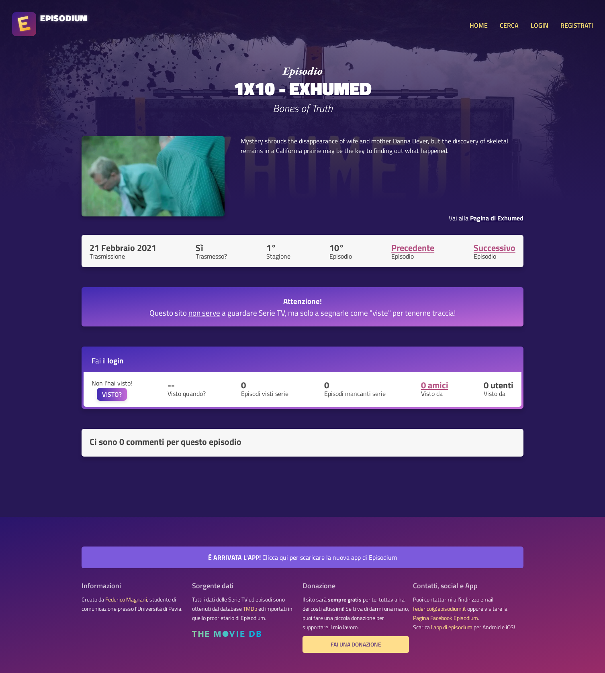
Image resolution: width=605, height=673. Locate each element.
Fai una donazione (356, 644)
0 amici (434, 385)
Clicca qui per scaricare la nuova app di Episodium (302, 557)
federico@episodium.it (439, 608)
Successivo (494, 248)
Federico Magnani (126, 599)
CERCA (509, 25)
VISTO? (112, 394)
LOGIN (539, 25)
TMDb (250, 608)
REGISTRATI (576, 25)
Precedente (412, 248)
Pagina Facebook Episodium (445, 618)
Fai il (108, 360)
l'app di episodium (451, 627)
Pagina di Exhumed (496, 218)
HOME (479, 25)
